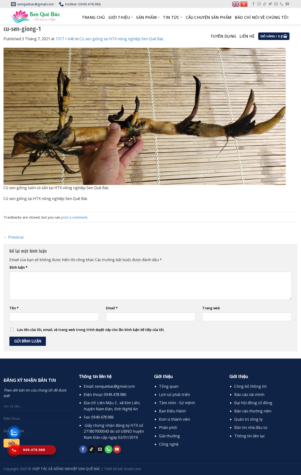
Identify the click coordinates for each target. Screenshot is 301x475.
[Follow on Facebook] (253, 4)
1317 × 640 (64, 38)
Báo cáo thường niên (252, 411)
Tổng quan (168, 386)
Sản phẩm (148, 17)
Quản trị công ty (248, 419)
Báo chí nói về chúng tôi (261, 17)
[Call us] (281, 4)
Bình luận (18, 267)
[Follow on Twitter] (270, 4)
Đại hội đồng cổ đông (253, 402)
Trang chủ (93, 17)
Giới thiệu (120, 17)
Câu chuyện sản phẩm (208, 17)
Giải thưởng (169, 436)
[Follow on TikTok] (264, 4)
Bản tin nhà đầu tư (250, 427)
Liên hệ (246, 36)
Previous (14, 237)
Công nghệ (168, 444)
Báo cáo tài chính (249, 394)
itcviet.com (132, 469)
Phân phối (168, 427)
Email (112, 308)
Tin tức (172, 17)
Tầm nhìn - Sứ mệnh (177, 402)
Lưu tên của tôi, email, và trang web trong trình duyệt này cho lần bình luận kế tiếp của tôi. (90, 329)
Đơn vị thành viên (174, 419)
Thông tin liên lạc (249, 436)
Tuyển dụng (223, 36)
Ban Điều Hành (172, 411)
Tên (14, 308)
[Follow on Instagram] (259, 4)
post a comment (74, 217)
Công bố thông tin (250, 386)
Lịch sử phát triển (174, 394)
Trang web (211, 308)
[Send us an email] (276, 4)
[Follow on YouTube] (287, 4)
